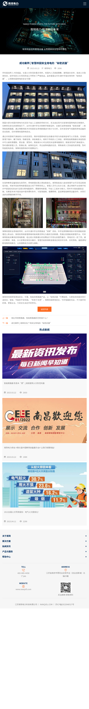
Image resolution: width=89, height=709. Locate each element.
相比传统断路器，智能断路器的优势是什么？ (25, 343)
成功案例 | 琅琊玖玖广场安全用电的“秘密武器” (27, 348)
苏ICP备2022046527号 (64, 604)
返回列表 (44, 335)
